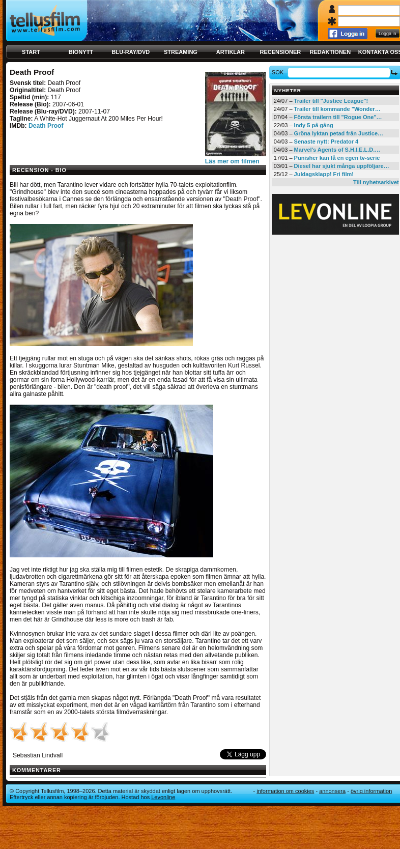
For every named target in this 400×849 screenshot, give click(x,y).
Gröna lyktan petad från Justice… (338, 133)
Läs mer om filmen (232, 161)
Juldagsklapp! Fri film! (324, 174)
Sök (279, 72)
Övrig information (371, 791)
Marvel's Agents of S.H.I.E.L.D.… (337, 150)
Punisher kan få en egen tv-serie (337, 158)
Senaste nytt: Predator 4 (326, 141)
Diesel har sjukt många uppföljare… (341, 166)
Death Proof (46, 125)
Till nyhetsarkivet (376, 182)
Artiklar (230, 52)
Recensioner (280, 52)
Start (31, 52)
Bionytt (81, 52)
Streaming (180, 52)
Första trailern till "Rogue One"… (338, 117)
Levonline (163, 797)
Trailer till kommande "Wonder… (337, 109)
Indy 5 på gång (313, 125)
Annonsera (332, 791)
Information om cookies (285, 791)
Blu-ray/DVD (131, 52)
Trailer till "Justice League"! (331, 101)
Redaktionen (330, 52)
